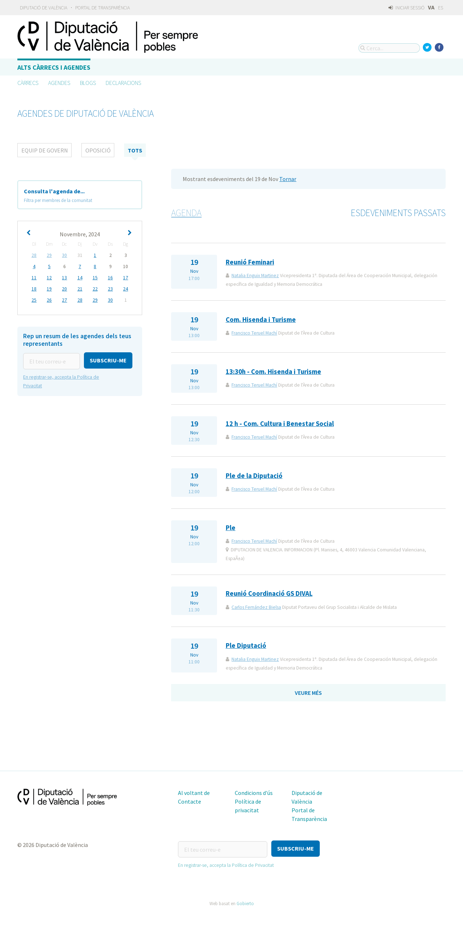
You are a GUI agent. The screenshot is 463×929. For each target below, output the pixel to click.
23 (110, 289)
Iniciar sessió (406, 8)
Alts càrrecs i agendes (53, 67)
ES (440, 8)
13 (64, 278)
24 (125, 289)
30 (64, 255)
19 (49, 289)
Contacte (189, 801)
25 (34, 300)
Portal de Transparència (102, 8)
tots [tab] (135, 150)
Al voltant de (194, 792)
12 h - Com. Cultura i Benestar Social (280, 424)
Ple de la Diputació (254, 476)
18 (34, 289)
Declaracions (123, 82)
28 (34, 255)
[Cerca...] (389, 48)
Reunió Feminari (250, 262)
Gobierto (245, 901)
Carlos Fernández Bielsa (256, 607)
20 (64, 289)
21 (79, 289)
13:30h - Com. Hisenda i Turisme (273, 371)
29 (49, 255)
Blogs (88, 82)
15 (95, 278)
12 (49, 278)
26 (49, 300)
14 (79, 278)
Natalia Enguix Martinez (255, 275)
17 (125, 278)
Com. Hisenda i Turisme (261, 319)
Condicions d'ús (254, 792)
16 (110, 278)
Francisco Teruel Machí (254, 333)
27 (64, 300)
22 (95, 289)
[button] (108, 360)
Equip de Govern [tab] (44, 150)
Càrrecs (27, 82)
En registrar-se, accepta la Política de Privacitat (226, 863)
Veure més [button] (308, 692)
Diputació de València (43, 8)
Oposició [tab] (98, 150)
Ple (230, 528)
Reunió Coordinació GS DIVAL (269, 593)
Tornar (287, 178)
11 (34, 278)
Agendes (59, 82)
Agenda (186, 213)
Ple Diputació (246, 645)
